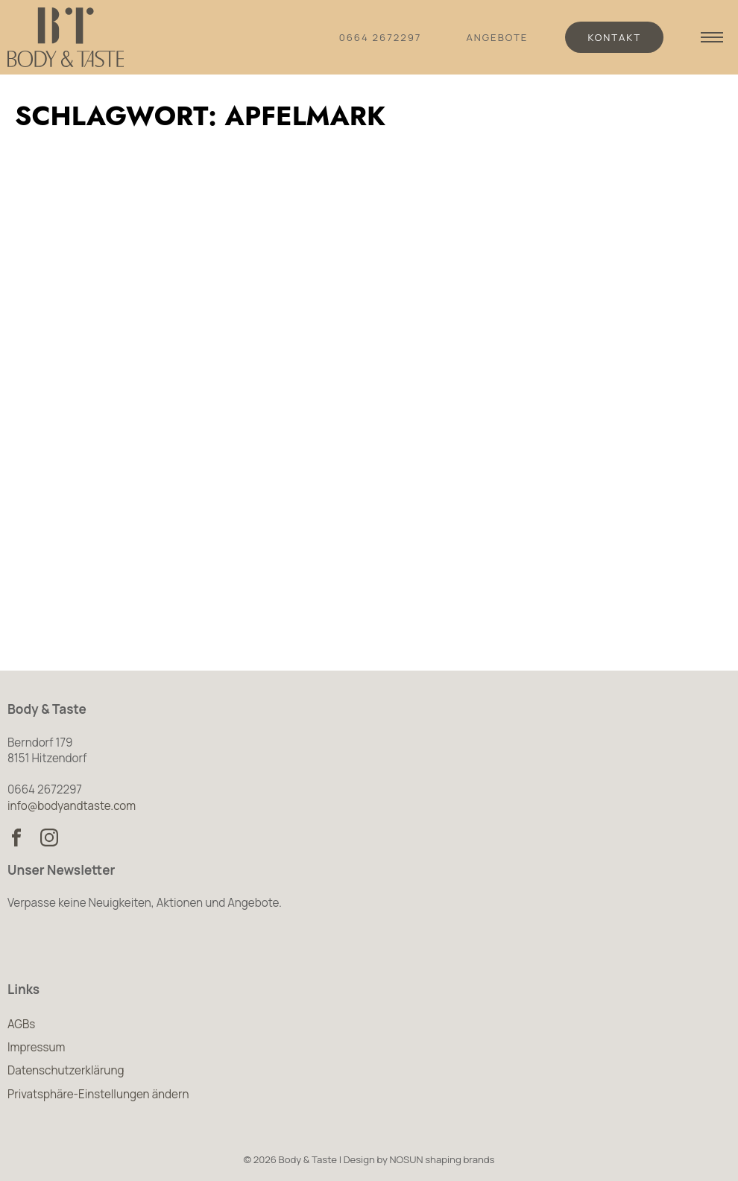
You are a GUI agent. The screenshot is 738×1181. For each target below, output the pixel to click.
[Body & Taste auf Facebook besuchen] (16, 837)
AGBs (21, 1024)
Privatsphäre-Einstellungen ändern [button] (98, 1094)
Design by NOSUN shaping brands (419, 1159)
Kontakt (614, 37)
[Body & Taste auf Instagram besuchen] (49, 837)
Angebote (497, 37)
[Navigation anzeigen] (712, 37)
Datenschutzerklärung (65, 1070)
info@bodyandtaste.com (71, 806)
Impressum (36, 1047)
